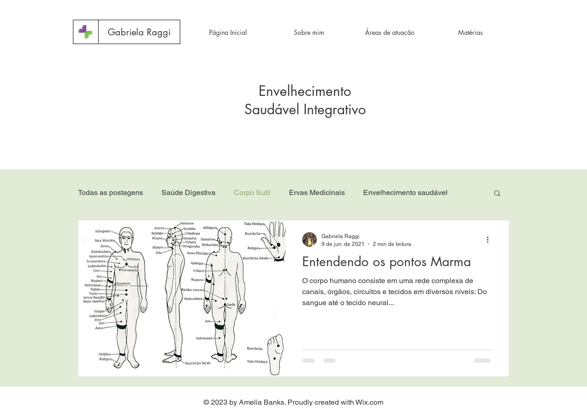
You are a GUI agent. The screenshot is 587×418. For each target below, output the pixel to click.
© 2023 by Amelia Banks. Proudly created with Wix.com (293, 402)
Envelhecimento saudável (405, 192)
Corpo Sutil (252, 192)
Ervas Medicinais (317, 192)
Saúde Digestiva (188, 192)
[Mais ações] (490, 239)
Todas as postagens (110, 192)
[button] (139, 32)
